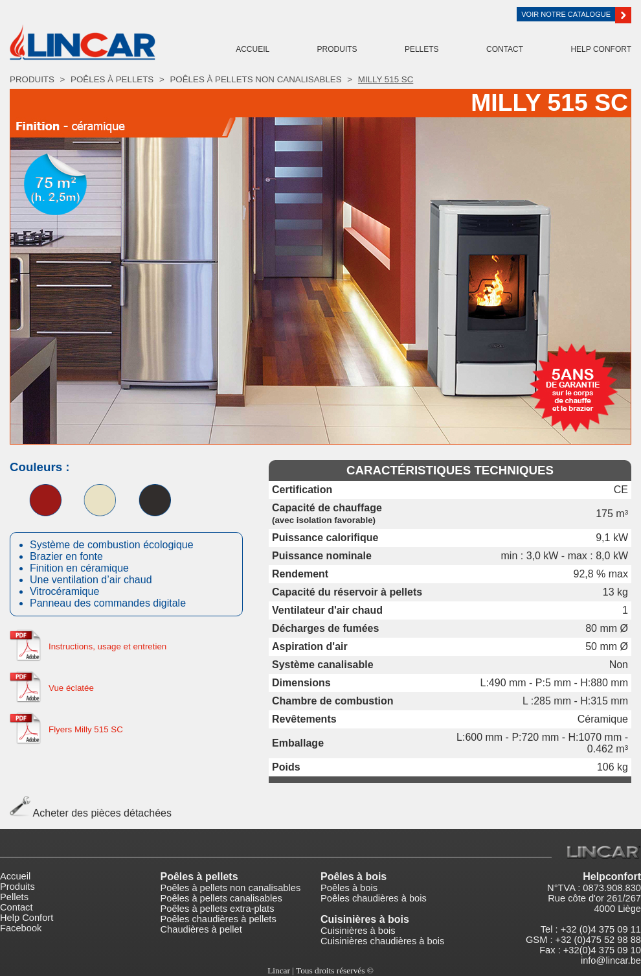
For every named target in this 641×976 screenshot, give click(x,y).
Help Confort (600, 49)
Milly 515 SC (385, 79)
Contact (504, 49)
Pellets (422, 49)
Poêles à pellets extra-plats (218, 908)
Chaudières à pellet (201, 929)
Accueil (252, 49)
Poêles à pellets (112, 79)
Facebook (20, 928)
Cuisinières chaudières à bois (382, 941)
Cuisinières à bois (358, 930)
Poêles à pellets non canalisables (255, 79)
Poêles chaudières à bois (373, 898)
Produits (337, 49)
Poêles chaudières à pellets (218, 919)
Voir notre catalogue (568, 14)
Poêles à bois (353, 876)
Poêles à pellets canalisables (221, 898)
